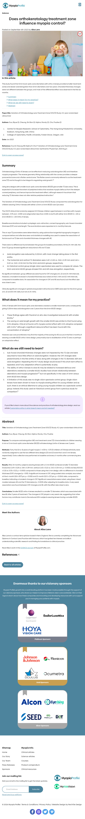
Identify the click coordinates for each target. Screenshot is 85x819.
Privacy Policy (45, 804)
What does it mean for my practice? (23, 100)
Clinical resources (28, 769)
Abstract (11, 105)
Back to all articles (12, 564)
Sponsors (6, 769)
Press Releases (8, 765)
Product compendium (30, 765)
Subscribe (36, 789)
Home (4, 752)
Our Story (6, 757)
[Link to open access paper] (13, 155)
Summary (12, 97)
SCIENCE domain (26, 548)
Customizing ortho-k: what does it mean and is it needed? (32, 408)
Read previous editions (12, 795)
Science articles (28, 757)
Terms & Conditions (30, 804)
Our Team (6, 761)
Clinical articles (27, 752)
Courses (24, 761)
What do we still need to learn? (21, 103)
